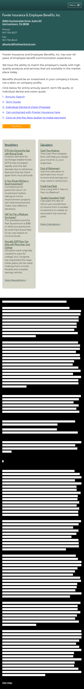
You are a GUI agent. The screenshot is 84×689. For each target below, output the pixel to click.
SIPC (73, 421)
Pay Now (16, 126)
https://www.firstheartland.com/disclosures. (26, 675)
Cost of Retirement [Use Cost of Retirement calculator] (50, 168)
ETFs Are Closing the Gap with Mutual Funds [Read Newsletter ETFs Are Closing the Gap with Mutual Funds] (17, 152)
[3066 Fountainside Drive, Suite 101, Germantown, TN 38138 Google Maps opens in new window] (22, 22)
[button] (74, 5)
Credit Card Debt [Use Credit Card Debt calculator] (48, 186)
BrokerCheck (60, 302)
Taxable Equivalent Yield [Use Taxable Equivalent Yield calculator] (52, 197)
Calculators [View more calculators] (46, 144)
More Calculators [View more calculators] (50, 224)
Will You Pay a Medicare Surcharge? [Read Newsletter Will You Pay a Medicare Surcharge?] (16, 216)
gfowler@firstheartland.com (19, 44)
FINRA (67, 421)
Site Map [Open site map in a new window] (7, 683)
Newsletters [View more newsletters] (11, 144)
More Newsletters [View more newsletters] (15, 280)
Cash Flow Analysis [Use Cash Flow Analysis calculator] (49, 150)
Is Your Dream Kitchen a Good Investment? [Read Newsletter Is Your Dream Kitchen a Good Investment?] (16, 182)
